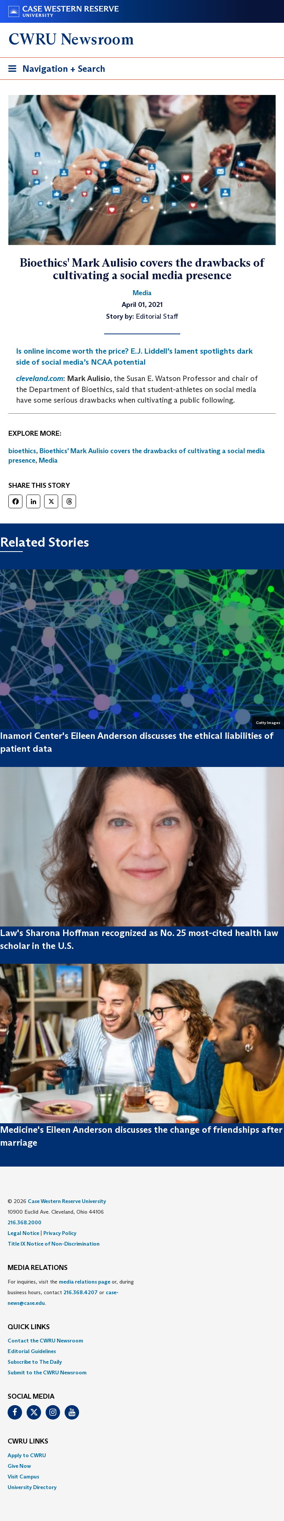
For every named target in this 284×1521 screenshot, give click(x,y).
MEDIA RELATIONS (38, 1268)
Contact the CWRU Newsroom (45, 1340)
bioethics (22, 451)
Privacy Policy (59, 1233)
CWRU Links (28, 1441)
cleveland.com (39, 378)
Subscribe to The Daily (35, 1361)
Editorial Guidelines (32, 1351)
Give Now (19, 1465)
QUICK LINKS (29, 1327)
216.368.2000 (24, 1222)
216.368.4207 (80, 1292)
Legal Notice (23, 1233)
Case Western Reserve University (67, 1201)
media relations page (84, 1281)
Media (48, 460)
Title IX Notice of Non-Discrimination (54, 1243)
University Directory (32, 1487)
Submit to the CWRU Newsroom (47, 1372)
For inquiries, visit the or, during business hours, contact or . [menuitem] (71, 1292)
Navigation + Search (54, 70)
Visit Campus (23, 1476)
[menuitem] (142, 1340)
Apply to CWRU (27, 1455)
